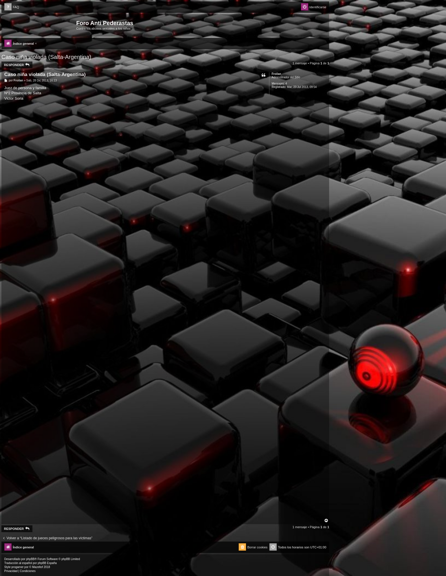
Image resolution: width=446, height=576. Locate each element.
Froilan (276, 73)
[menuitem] (11, 7)
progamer (17, 567)
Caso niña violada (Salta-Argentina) (46, 57)
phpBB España (47, 563)
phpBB (30, 559)
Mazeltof (37, 567)
